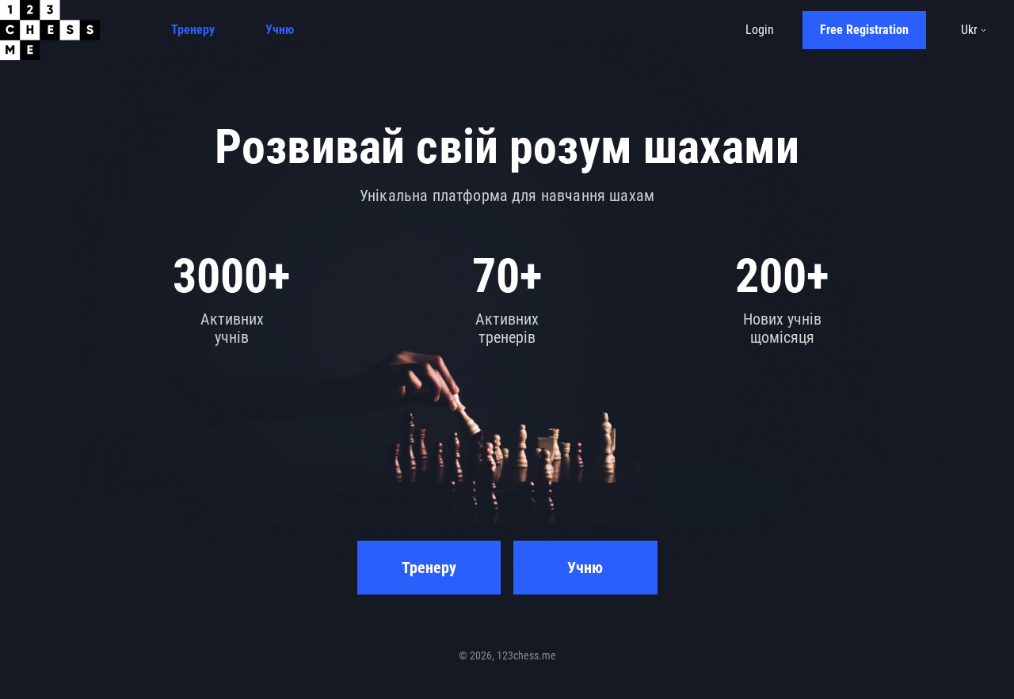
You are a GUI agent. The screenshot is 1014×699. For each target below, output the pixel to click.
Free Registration (864, 29)
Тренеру (193, 29)
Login (759, 29)
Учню (279, 29)
